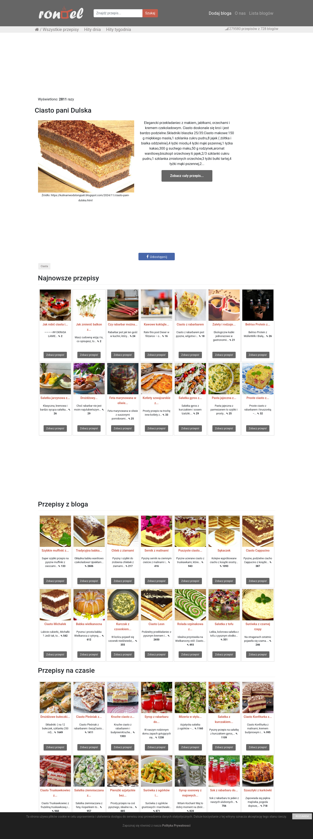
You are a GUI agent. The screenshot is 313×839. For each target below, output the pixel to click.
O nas (240, 13)
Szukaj (150, 13)
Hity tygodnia (118, 29)
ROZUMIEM (302, 816)
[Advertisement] (156, 67)
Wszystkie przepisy (61, 29)
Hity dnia (92, 29)
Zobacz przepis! (55, 354)
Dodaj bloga (220, 13)
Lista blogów (261, 13)
